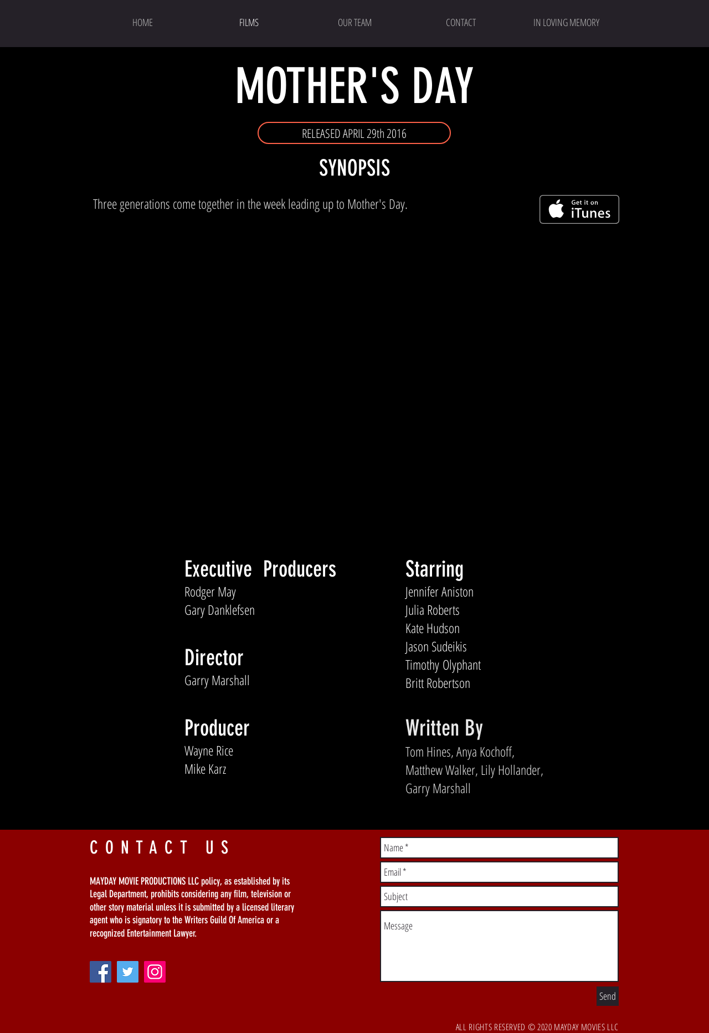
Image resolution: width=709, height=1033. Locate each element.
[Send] (608, 996)
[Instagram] (155, 972)
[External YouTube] (355, 381)
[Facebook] (100, 972)
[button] (354, 133)
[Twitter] (127, 972)
